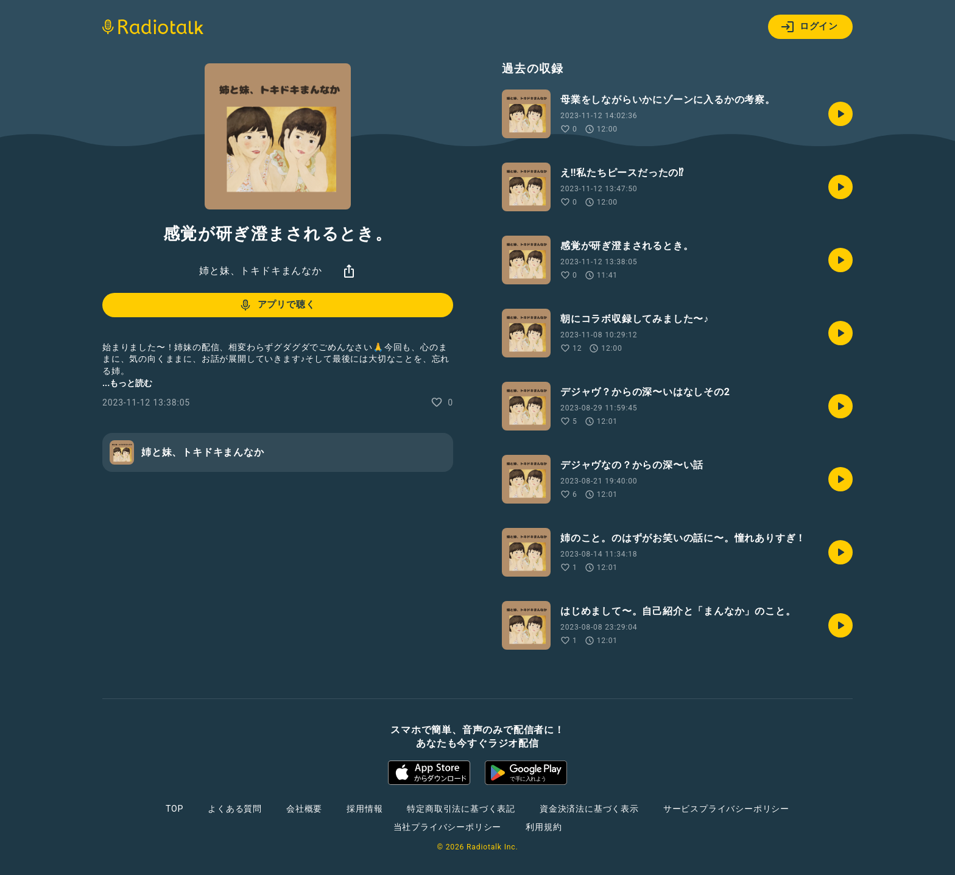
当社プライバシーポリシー (447, 827)
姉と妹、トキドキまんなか (260, 270)
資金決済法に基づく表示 (589, 809)
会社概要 (304, 809)
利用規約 (544, 827)
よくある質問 (235, 809)
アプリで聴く (276, 305)
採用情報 (364, 809)
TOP (174, 809)
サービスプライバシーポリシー (726, 809)
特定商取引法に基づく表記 (461, 809)
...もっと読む (127, 383)
